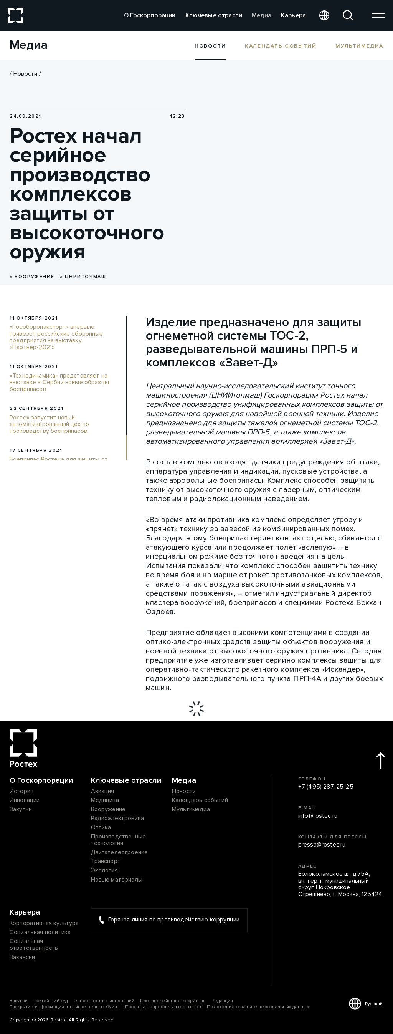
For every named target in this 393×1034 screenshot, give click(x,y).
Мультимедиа (359, 46)
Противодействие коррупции (173, 1000)
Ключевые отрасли (214, 15)
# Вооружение (32, 276)
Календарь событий (280, 46)
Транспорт (106, 861)
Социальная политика (40, 932)
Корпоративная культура (44, 923)
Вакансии (22, 957)
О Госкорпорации (149, 15)
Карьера (293, 15)
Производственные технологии (118, 840)
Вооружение (108, 809)
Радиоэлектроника (117, 818)
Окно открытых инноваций (103, 1000)
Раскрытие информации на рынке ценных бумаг (64, 1006)
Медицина (105, 800)
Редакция (222, 1000)
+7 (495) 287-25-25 (325, 787)
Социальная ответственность (34, 944)
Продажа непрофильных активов (163, 1006)
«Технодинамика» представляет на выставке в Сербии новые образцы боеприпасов (59, 383)
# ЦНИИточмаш (83, 276)
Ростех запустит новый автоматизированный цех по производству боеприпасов (49, 424)
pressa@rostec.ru (322, 845)
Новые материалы (116, 880)
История (21, 791)
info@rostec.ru (317, 816)
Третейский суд (50, 1000)
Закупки (21, 809)
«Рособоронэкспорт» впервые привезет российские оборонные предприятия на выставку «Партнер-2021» (56, 337)
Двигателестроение (119, 852)
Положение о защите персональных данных (258, 1006)
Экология (104, 870)
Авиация (102, 791)
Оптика (101, 827)
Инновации (25, 800)
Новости (25, 74)
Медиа (261, 15)
